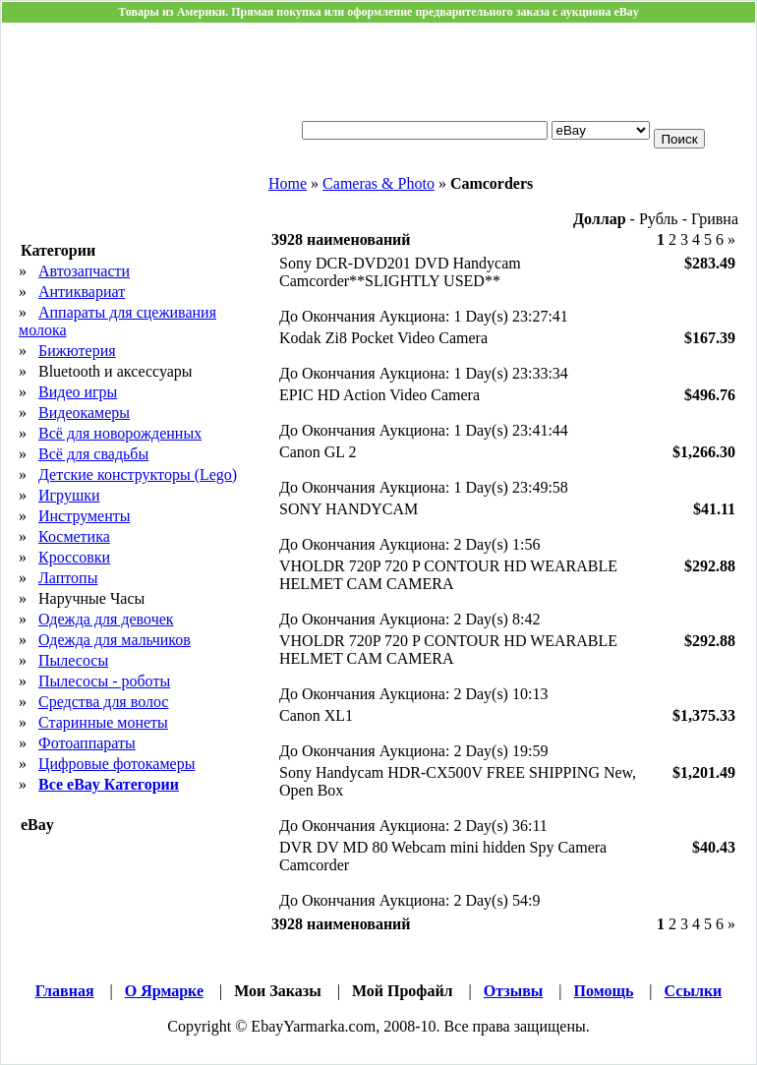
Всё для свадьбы (93, 453)
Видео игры (77, 392)
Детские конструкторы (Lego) (137, 474)
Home (287, 183)
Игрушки (69, 495)
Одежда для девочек (106, 619)
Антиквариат (81, 291)
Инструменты (84, 515)
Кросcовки (74, 557)
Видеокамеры (84, 412)
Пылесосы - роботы (104, 681)
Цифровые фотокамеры (116, 763)
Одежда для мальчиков (114, 639)
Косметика (74, 536)
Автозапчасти (84, 271)
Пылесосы (73, 660)
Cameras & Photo (378, 183)
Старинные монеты (103, 722)
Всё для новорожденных (120, 433)
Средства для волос (103, 701)
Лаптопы (67, 577)
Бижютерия (77, 350)
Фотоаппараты (87, 743)
